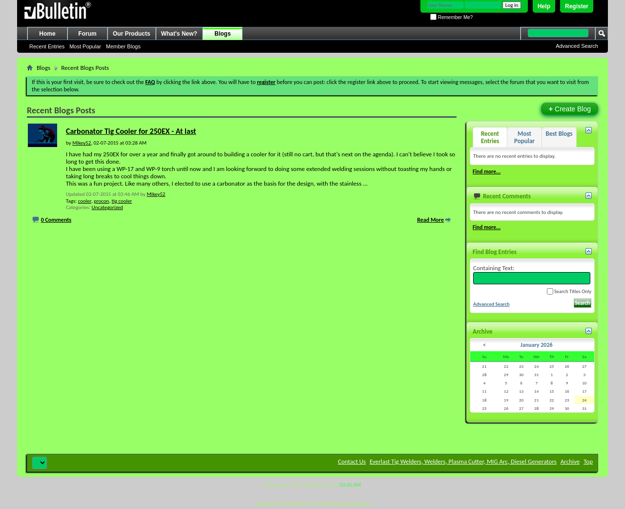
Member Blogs (123, 46)
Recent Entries (46, 46)
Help (544, 6)
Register (576, 6)
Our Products (131, 33)
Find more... (486, 171)
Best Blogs (558, 133)
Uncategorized (107, 207)
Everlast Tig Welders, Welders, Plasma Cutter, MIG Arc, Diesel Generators (463, 461)
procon (101, 201)
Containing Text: (531, 274)
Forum (87, 33)
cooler (84, 201)
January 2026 (537, 344)
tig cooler (122, 201)
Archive (570, 461)
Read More (430, 219)
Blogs (222, 33)
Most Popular (85, 46)
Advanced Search (577, 46)
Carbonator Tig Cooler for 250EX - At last (131, 131)
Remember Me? (451, 17)
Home (47, 33)
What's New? (179, 33)
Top (588, 461)
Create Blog (569, 109)
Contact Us (352, 461)
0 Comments (56, 219)
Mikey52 (155, 194)
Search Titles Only (569, 291)
